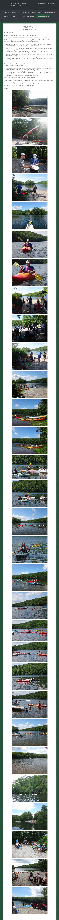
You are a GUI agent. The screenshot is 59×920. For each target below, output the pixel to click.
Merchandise (21, 16)
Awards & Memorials (49, 12)
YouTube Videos (8, 20)
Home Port (7, 12)
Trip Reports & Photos (43, 16)
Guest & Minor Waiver (9, 16)
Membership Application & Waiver (21, 12)
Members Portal (36, 12)
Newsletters (30, 16)
